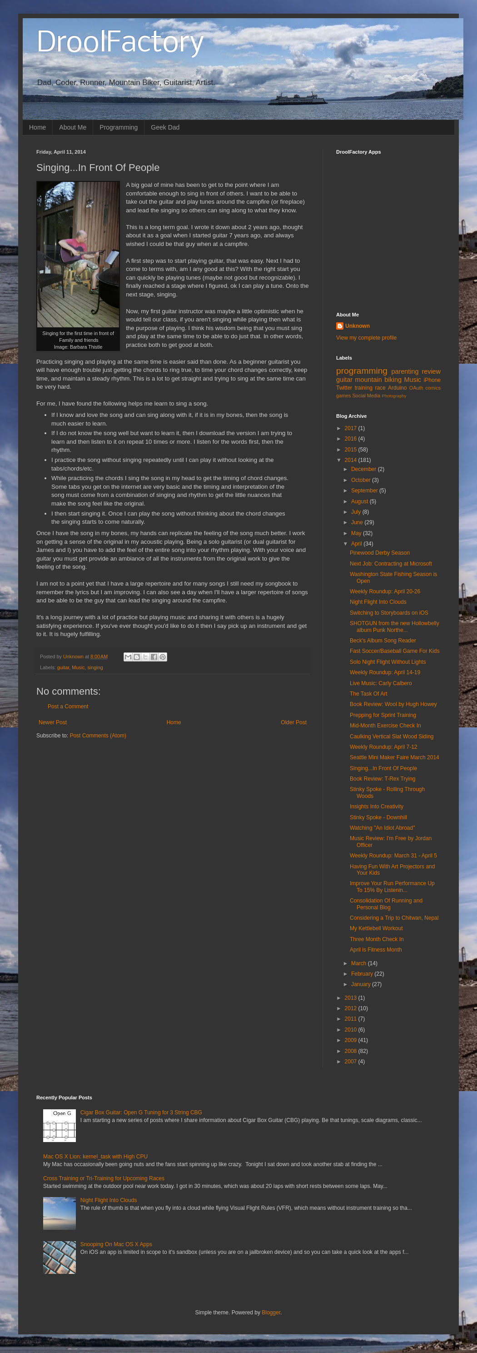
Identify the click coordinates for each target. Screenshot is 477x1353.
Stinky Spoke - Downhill (378, 817)
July (357, 512)
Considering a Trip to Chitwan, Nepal (394, 918)
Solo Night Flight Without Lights (388, 662)
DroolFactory (120, 43)
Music (78, 667)
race (380, 388)
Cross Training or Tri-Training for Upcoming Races (103, 1178)
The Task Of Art (368, 694)
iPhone (432, 380)
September (365, 490)
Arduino (397, 388)
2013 (351, 998)
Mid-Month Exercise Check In (385, 725)
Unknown (357, 326)
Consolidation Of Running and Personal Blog (386, 903)
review (431, 371)
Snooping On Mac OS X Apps (116, 1244)
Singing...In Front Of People (383, 768)
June (357, 522)
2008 (351, 1051)
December (364, 469)
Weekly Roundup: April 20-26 (385, 591)
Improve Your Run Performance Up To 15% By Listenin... (392, 886)
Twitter (344, 388)
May (357, 533)
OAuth (416, 388)
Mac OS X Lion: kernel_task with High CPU (95, 1156)
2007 (351, 1061)
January (361, 984)
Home (37, 127)
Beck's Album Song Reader (383, 640)
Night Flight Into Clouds (378, 602)
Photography (394, 395)
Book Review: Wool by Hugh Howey (393, 704)
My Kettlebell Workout (376, 928)
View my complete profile (366, 338)
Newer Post (53, 722)
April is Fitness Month (376, 950)
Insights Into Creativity (376, 806)
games (343, 395)
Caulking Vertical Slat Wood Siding (392, 736)
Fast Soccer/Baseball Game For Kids (394, 651)
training (364, 388)
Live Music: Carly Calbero (381, 683)
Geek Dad (165, 127)
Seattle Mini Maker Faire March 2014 (394, 757)
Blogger (271, 1312)
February (362, 974)
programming (362, 371)
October (361, 480)
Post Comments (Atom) (98, 735)
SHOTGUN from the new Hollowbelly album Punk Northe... (394, 626)
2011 (351, 1019)
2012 (351, 1008)
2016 (351, 439)
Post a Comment (68, 706)
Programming (118, 127)
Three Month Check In (377, 939)
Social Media (366, 395)
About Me (72, 127)
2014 (351, 460)
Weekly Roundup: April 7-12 (383, 747)
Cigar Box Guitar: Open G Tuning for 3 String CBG (141, 1112)
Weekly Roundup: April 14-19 (385, 672)
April (357, 544)
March (359, 963)
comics (433, 388)
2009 (351, 1040)
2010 (351, 1030)
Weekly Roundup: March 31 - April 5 (393, 855)
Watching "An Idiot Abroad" (382, 828)
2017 (351, 428)
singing (95, 667)
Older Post (294, 722)
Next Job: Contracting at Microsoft (391, 564)
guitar (63, 667)
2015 (351, 449)
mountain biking (378, 379)
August (360, 501)
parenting (404, 371)
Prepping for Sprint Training (383, 715)
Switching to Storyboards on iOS (389, 613)
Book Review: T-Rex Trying (383, 779)
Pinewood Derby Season (380, 553)
